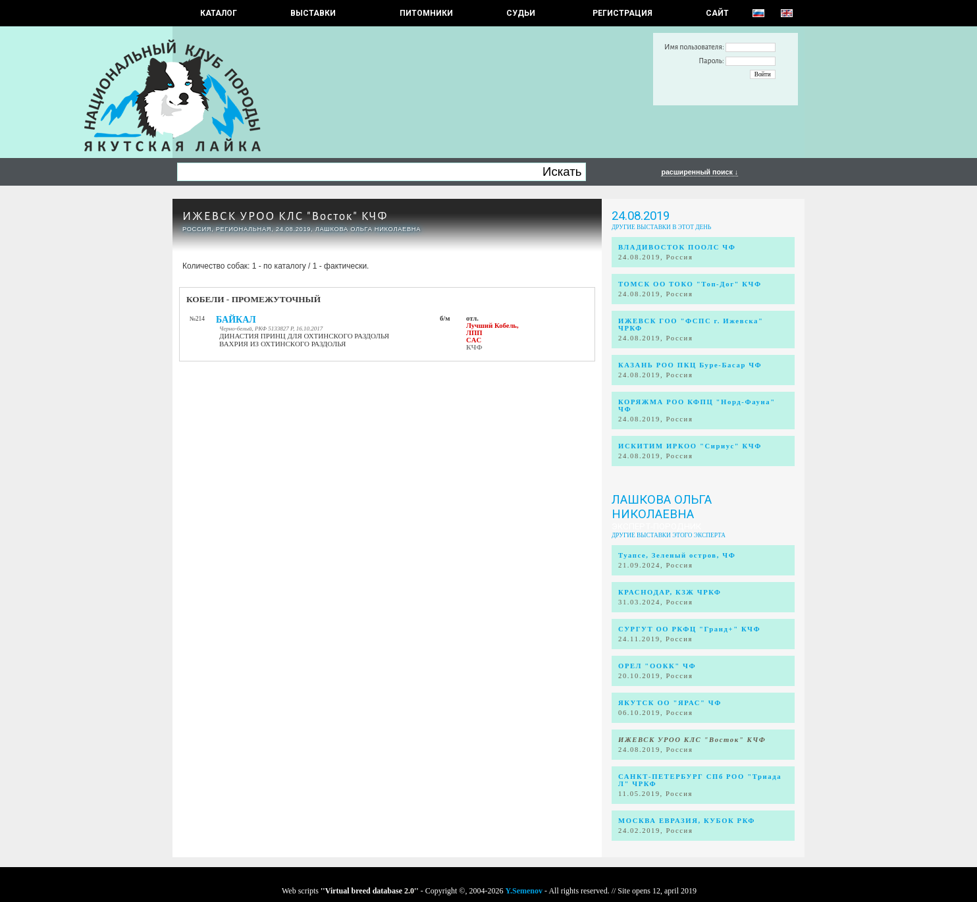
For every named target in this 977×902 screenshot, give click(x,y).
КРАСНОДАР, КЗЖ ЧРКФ (670, 592)
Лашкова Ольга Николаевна (662, 506)
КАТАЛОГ (218, 13)
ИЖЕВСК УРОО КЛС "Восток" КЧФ (285, 216)
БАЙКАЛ (236, 320)
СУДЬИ (520, 13)
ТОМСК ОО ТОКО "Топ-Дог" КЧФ (690, 284)
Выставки (313, 13)
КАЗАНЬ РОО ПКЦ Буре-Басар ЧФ (690, 365)
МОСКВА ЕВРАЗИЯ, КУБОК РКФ (686, 820)
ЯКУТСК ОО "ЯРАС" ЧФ (670, 702)
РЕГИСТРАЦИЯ (622, 13)
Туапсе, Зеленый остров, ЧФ (676, 555)
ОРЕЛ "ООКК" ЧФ (657, 666)
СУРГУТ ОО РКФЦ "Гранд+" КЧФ (689, 629)
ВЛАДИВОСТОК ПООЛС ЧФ (676, 247)
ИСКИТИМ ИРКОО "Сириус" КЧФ (690, 446)
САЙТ (717, 13)
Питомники (426, 13)
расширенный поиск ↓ (699, 172)
